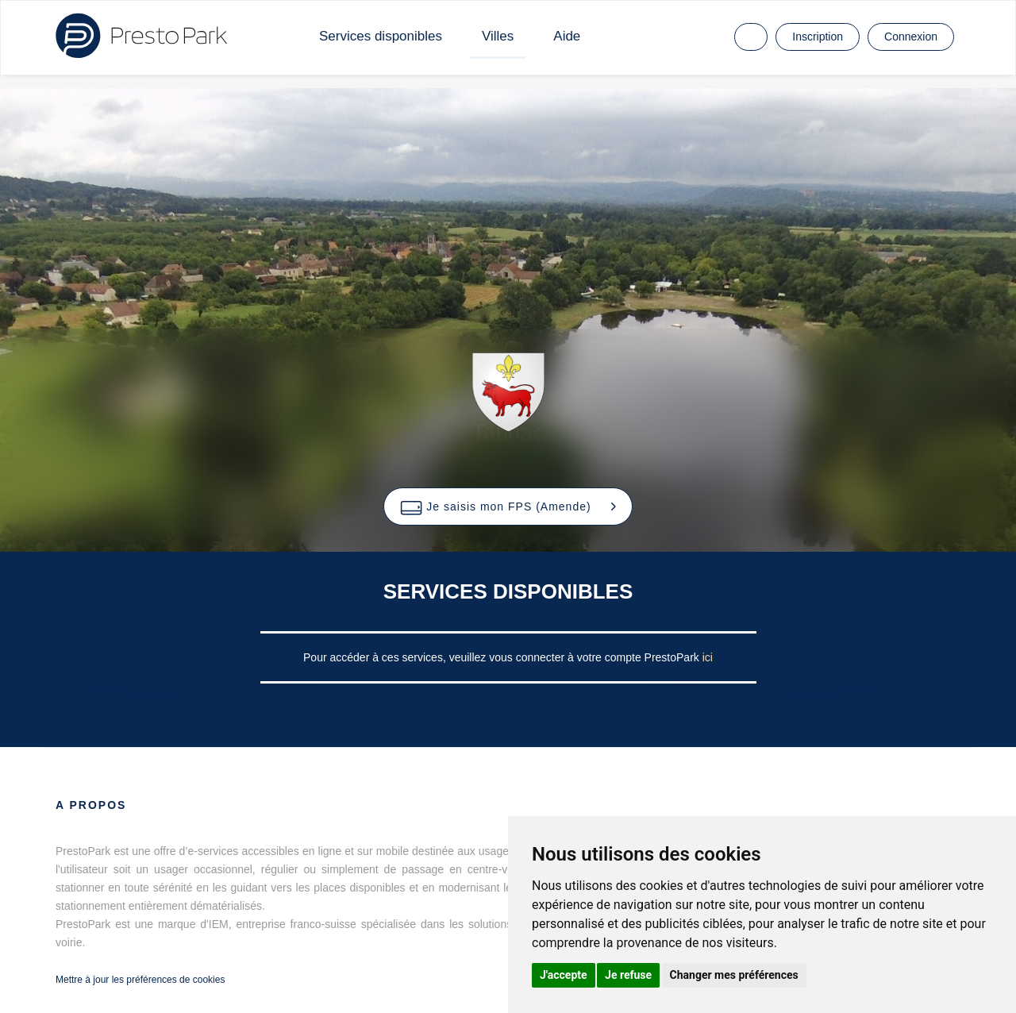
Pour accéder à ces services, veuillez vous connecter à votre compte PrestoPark (502, 657)
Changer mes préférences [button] (734, 975)
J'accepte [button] (563, 975)
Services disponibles (380, 36)
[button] (507, 506)
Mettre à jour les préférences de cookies (140, 979)
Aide (566, 36)
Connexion (910, 36)
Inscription (817, 36)
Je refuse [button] (628, 975)
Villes (498, 36)
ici (707, 657)
